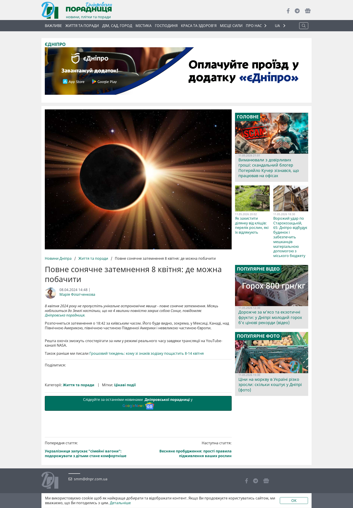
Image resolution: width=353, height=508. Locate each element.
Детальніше (120, 503)
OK (293, 500)
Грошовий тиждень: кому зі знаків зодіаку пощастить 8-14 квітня (146, 429)
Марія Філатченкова (77, 294)
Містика (144, 25)
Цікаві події (125, 460)
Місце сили (231, 25)
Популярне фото (258, 336)
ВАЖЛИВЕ (53, 25)
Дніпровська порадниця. (65, 315)
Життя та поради (82, 25)
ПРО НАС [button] (254, 25)
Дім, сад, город (117, 25)
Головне (248, 117)
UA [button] (278, 25)
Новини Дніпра (58, 258)
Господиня (166, 25)
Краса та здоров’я (199, 25)
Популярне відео (258, 269)
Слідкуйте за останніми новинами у (138, 479)
